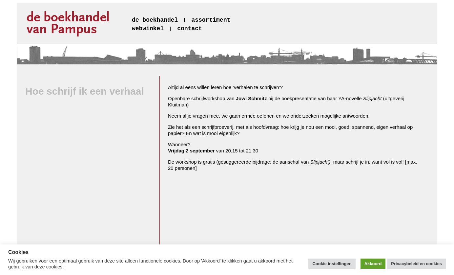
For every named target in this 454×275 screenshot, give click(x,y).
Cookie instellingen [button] (331, 263)
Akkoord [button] (373, 263)
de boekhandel (155, 20)
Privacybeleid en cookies (416, 263)
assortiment (210, 20)
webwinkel (148, 28)
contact (189, 28)
